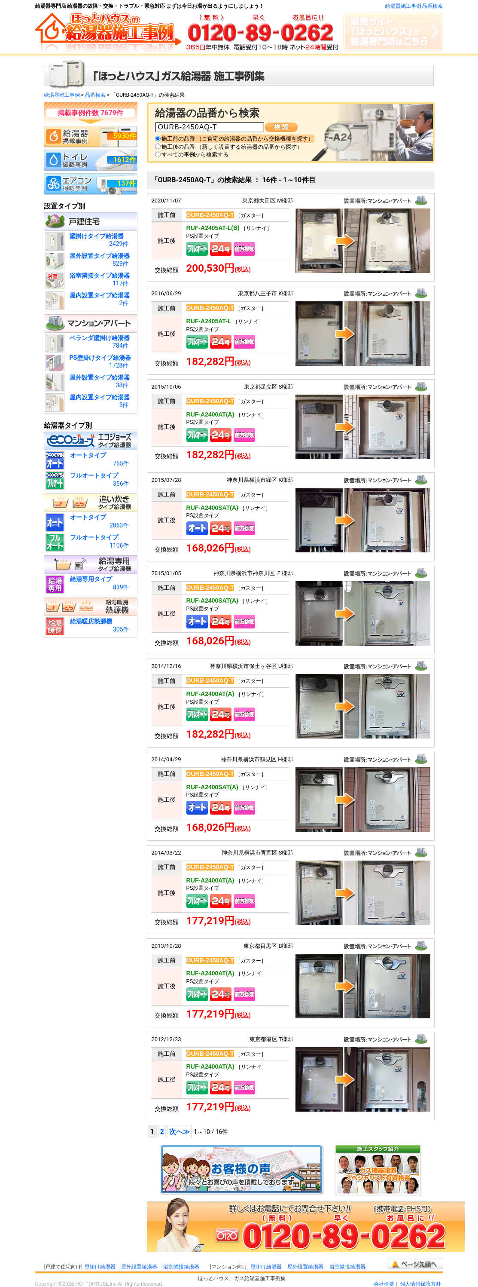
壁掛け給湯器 (100, 1267)
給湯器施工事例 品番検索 (414, 6)
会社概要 (384, 1284)
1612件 (124, 160)
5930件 (124, 136)
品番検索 (95, 95)
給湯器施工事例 (62, 95)
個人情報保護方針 (420, 1284)
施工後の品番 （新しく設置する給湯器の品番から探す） (231, 147)
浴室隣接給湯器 (181, 1267)
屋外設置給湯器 (139, 1267)
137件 (126, 183)
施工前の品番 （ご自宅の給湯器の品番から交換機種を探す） (237, 138)
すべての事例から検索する (194, 154)
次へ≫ (179, 1132)
